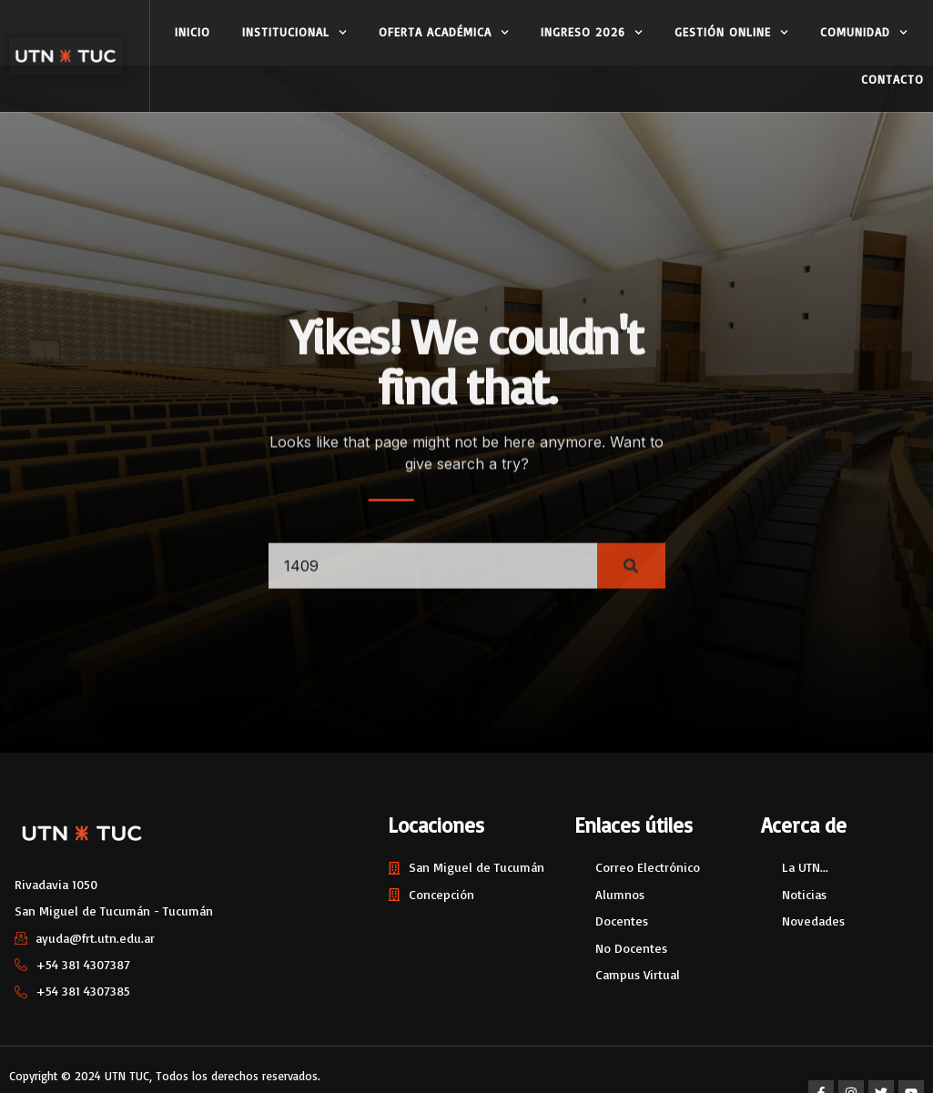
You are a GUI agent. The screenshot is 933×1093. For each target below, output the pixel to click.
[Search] (631, 577)
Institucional (294, 32)
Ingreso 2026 (592, 32)
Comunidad (864, 32)
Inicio (192, 32)
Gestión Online (731, 32)
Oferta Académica (444, 32)
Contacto (892, 79)
